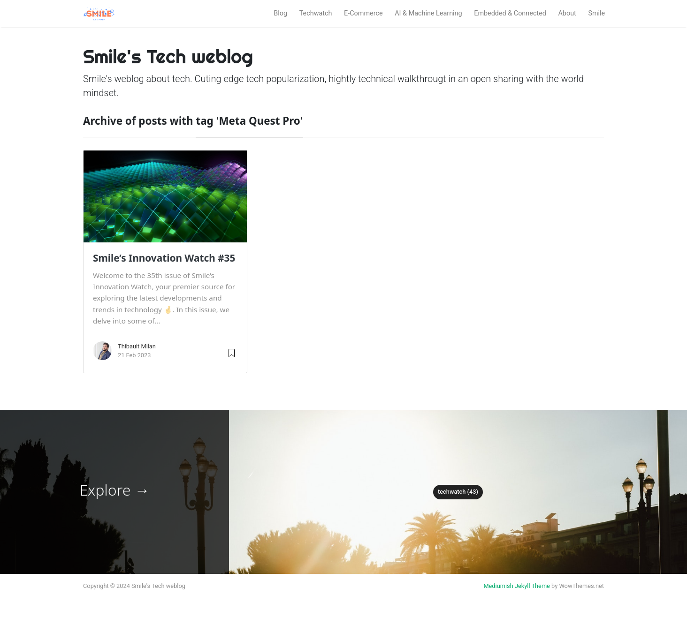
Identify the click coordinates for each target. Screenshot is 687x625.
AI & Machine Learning (428, 13)
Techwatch (315, 13)
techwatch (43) (458, 491)
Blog (280, 13)
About (567, 13)
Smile (596, 13)
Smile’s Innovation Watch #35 (164, 257)
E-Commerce (363, 13)
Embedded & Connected (510, 13)
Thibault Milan (137, 346)
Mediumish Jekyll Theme (516, 585)
